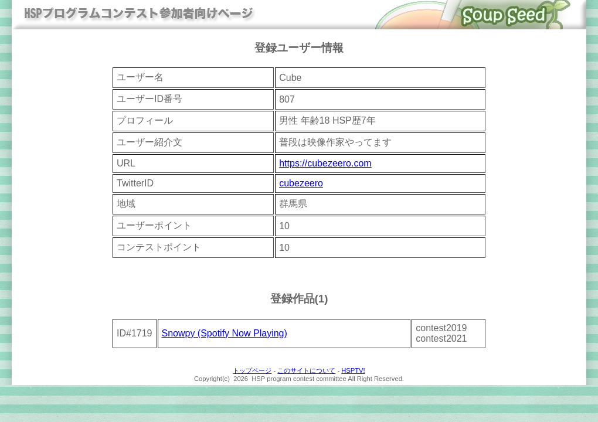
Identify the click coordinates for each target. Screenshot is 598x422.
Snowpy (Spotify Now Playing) (224, 333)
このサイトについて (306, 370)
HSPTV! (353, 370)
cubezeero (301, 183)
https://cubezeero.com (325, 163)
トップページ (252, 370)
